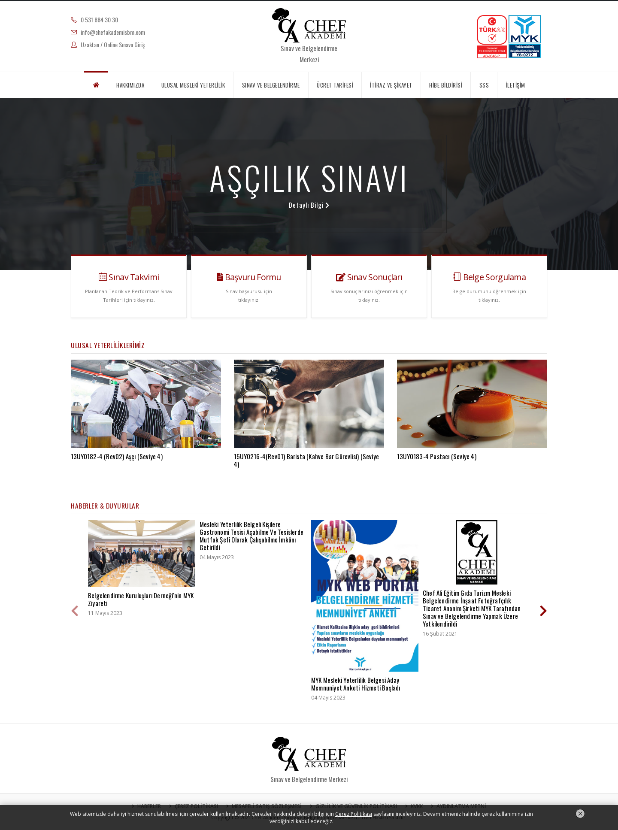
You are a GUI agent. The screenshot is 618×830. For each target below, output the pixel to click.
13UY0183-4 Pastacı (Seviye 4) (436, 456)
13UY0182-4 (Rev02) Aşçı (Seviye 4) (117, 456)
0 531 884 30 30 (99, 19)
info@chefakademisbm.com (113, 31)
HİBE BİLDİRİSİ (445, 85)
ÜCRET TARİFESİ (335, 85)
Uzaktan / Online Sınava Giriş (113, 44)
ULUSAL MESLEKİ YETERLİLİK (193, 85)
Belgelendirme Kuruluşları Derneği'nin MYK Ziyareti (141, 599)
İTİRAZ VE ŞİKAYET (391, 85)
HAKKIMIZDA (130, 85)
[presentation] (75, 611)
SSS (484, 85)
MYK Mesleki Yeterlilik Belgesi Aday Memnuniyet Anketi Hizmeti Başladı (355, 683)
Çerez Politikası (353, 814)
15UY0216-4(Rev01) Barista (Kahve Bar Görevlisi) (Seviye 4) (306, 460)
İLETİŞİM (515, 85)
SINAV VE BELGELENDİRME (271, 85)
